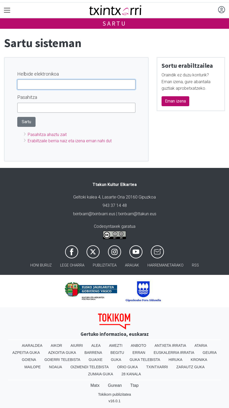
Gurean (115, 385)
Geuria (210, 352)
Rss (195, 265)
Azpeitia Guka (26, 352)
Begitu (117, 352)
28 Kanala (131, 374)
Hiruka (175, 360)
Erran (139, 352)
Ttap (134, 385)
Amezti (115, 345)
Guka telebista (145, 360)
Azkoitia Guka (62, 352)
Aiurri (77, 345)
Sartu (114, 23)
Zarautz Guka (190, 367)
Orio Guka (127, 367)
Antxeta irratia (170, 345)
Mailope (32, 367)
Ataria (200, 345)
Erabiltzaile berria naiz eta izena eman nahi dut (70, 140)
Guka (116, 360)
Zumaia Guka (100, 374)
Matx (95, 385)
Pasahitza (27, 97)
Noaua (55, 367)
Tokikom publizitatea (114, 394)
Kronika (199, 360)
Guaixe (95, 360)
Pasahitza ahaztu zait (47, 134)
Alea (96, 345)
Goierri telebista (62, 360)
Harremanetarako (165, 265)
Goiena (29, 360)
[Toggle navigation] (7, 10)
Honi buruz (41, 265)
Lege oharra (72, 265)
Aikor (56, 345)
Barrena (93, 352)
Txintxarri (157, 367)
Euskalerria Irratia (174, 352)
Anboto (138, 345)
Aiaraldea (32, 345)
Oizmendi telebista (89, 367)
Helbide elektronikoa (38, 74)
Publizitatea (105, 265)
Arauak (132, 265)
